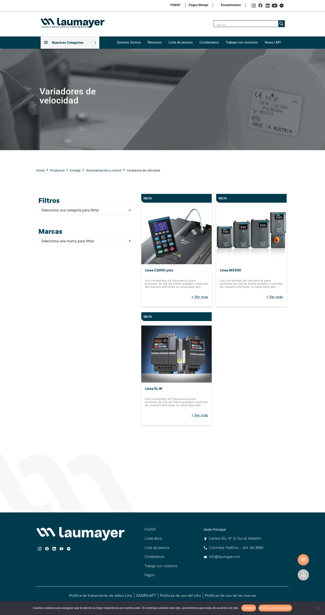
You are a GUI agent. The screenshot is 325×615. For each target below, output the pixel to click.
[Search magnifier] (281, 24)
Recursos (155, 42)
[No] (318, 608)
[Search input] (247, 25)
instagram (253, 5)
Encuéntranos (231, 5)
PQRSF (175, 5)
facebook (260, 5)
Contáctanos (209, 42)
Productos (57, 170)
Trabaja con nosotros (242, 42)
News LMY (273, 42)
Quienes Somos (129, 42)
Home (40, 170)
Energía (75, 170)
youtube (274, 5)
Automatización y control (103, 170)
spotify (281, 5)
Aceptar (249, 608)
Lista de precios (181, 42)
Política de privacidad (275, 608)
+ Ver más (199, 296)
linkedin (267, 5)
